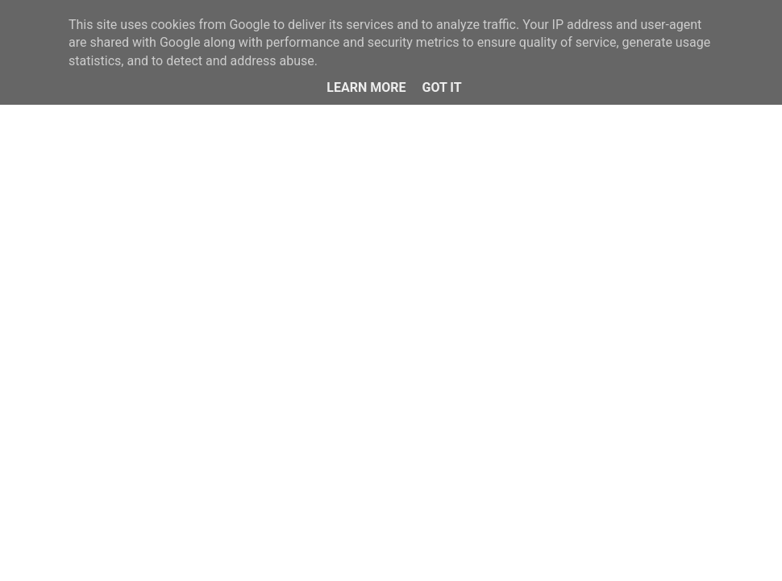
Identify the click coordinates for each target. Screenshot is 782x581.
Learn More (366, 87)
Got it (441, 87)
